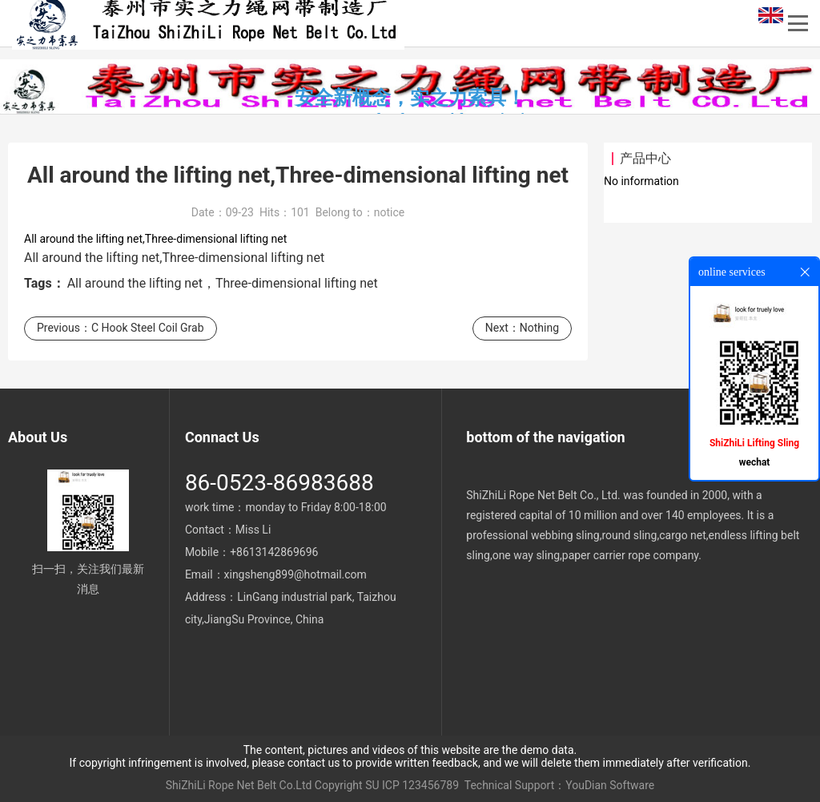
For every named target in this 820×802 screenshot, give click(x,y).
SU (372, 785)
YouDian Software (609, 785)
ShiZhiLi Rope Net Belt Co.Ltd (239, 785)
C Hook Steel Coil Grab (147, 327)
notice (389, 212)
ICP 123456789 (420, 785)
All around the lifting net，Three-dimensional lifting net (222, 283)
